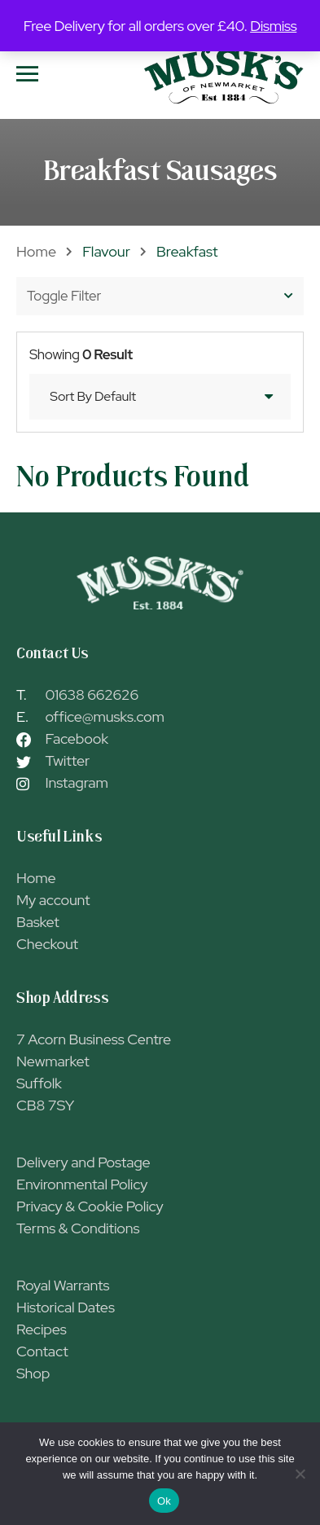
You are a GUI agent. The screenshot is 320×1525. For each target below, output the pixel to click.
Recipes (41, 1329)
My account (53, 899)
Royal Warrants (62, 1285)
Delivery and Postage (83, 1162)
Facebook (77, 738)
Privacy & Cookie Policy (90, 1206)
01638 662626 (92, 694)
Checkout (47, 943)
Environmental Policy (81, 1184)
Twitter (68, 760)
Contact (42, 1351)
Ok (164, 1501)
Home (36, 251)
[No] (300, 1474)
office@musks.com (105, 716)
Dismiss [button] (273, 25)
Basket (37, 921)
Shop (33, 1373)
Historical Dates (65, 1307)
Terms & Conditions (77, 1228)
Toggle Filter (160, 296)
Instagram (77, 782)
